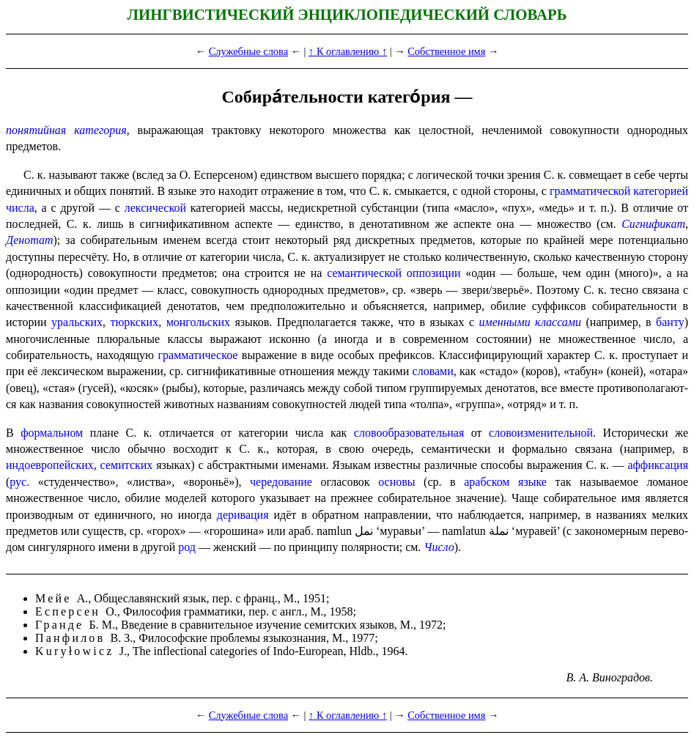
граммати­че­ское (197, 355)
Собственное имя (446, 51)
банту (670, 322)
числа (20, 208)
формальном (52, 432)
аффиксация (657, 465)
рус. (19, 482)
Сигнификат (653, 224)
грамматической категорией (619, 191)
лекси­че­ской (155, 208)
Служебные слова (248, 51)
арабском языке (505, 482)
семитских (126, 465)
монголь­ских (198, 322)
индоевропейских (50, 465)
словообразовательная (409, 432)
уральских (77, 322)
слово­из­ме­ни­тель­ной (541, 432)
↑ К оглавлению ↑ (348, 51)
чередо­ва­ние (281, 482)
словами (433, 371)
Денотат (29, 240)
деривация (243, 515)
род (187, 547)
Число (439, 547)
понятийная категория (66, 130)
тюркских (134, 322)
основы (396, 482)
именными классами (530, 322)
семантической (364, 273)
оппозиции (434, 273)
